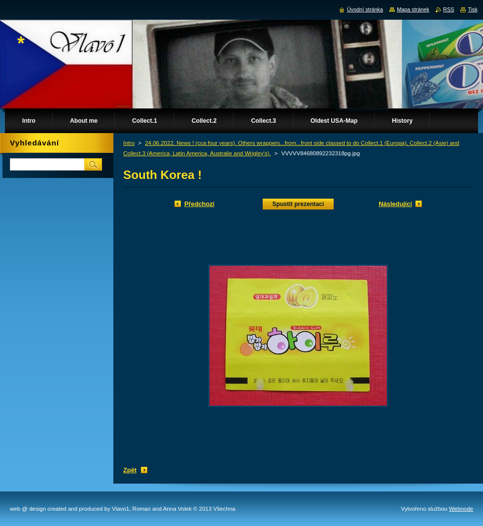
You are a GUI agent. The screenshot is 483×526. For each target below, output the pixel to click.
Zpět (130, 470)
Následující (395, 204)
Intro (129, 143)
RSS (448, 9)
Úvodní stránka (365, 9)
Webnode (461, 509)
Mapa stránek (413, 9)
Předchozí (199, 204)
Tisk (473, 9)
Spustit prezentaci (298, 204)
